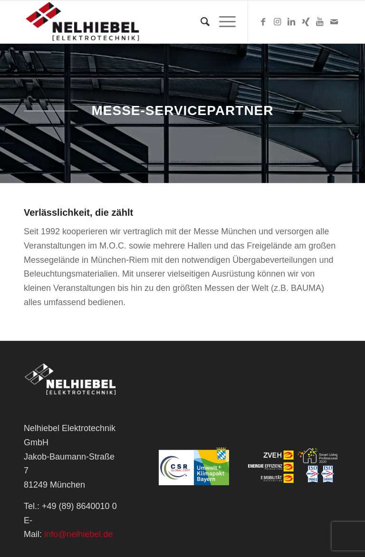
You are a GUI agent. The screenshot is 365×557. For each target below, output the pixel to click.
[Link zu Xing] (305, 22)
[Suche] (200, 21)
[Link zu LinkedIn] (291, 22)
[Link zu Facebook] (263, 22)
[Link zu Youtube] (320, 22)
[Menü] (223, 21)
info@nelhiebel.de (78, 534)
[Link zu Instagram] (277, 22)
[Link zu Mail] (334, 22)
